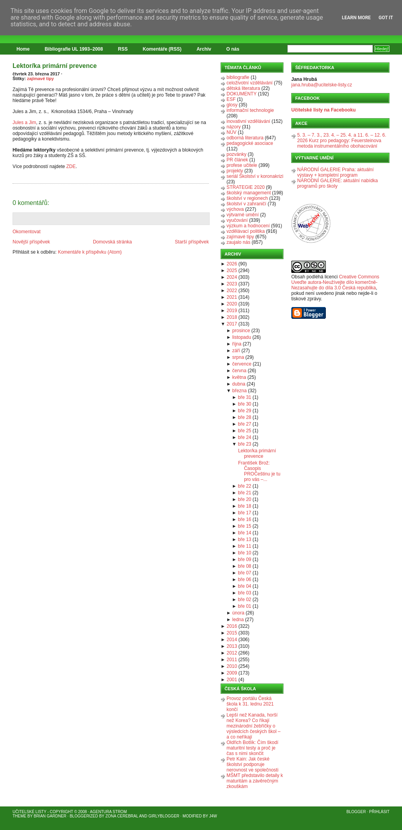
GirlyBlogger (163, 816)
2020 (232, 304)
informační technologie (250, 110)
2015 (232, 633)
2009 (232, 673)
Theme (19, 816)
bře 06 (244, 579)
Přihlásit (379, 812)
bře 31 (244, 397)
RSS (123, 49)
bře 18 (244, 506)
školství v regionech (247, 198)
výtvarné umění (243, 215)
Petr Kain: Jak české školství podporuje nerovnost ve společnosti (252, 764)
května (239, 377)
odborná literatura (245, 138)
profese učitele (242, 165)
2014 (232, 639)
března (239, 390)
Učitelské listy (29, 812)
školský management (249, 193)
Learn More (356, 17)
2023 (232, 284)
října (236, 344)
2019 (232, 310)
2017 (232, 324)
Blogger (356, 812)
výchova (235, 209)
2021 (232, 297)
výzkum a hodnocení (248, 226)
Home (22, 49)
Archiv (204, 49)
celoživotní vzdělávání (249, 83)
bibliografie (238, 77)
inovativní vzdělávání (248, 121)
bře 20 (244, 499)
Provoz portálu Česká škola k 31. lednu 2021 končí (250, 704)
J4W (213, 816)
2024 (232, 277)
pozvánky (237, 154)
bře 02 (244, 599)
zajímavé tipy (40, 78)
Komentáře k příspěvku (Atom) (90, 252)
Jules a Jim (24, 122)
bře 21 (244, 492)
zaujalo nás (238, 242)
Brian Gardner (50, 816)
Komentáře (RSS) (162, 49)
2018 (232, 317)
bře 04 (244, 586)
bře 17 (244, 513)
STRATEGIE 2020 (246, 187)
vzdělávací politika (246, 231)
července (242, 364)
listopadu (241, 337)
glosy (232, 105)
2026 (232, 264)
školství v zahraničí (246, 204)
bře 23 (244, 444)
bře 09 (244, 559)
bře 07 (244, 573)
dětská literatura (243, 88)
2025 (232, 270)
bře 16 (244, 519)
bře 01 (244, 606)
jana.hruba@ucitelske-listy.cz (321, 85)
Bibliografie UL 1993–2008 (74, 49)
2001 (232, 679)
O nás (232, 49)
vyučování (237, 220)
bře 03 (244, 593)
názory (234, 127)
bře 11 (244, 546)
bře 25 (244, 430)
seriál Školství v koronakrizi (255, 176)
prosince (241, 330)
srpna (238, 357)
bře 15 (244, 526)
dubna (238, 384)
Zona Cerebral (121, 816)
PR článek (237, 160)
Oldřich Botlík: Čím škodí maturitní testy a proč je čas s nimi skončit (252, 748)
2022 (232, 290)
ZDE (71, 166)
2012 (232, 653)
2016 (232, 626)
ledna (238, 619)
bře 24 (244, 437)
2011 (232, 659)
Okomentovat (26, 231)
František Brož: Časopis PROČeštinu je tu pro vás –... (259, 471)
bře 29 (244, 410)
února (238, 613)
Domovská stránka (112, 242)
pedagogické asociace (250, 143)
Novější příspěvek (31, 242)
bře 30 (244, 404)
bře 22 (244, 486)
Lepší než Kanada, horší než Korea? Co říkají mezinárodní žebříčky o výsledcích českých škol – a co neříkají (253, 726)
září (236, 350)
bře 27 (244, 424)
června (239, 370)
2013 (232, 646)
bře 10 (244, 553)
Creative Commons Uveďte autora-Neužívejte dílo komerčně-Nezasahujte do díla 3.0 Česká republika (335, 282)
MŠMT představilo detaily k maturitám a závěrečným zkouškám (255, 781)
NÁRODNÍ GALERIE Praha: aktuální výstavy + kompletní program (335, 172)
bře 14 (244, 533)
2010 (232, 666)
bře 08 (244, 566)
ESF (231, 99)
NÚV (231, 132)
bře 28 (244, 417)
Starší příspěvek (192, 242)
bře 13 (244, 539)
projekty (235, 171)
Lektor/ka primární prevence (55, 65)
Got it (385, 17)
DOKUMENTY (242, 94)
